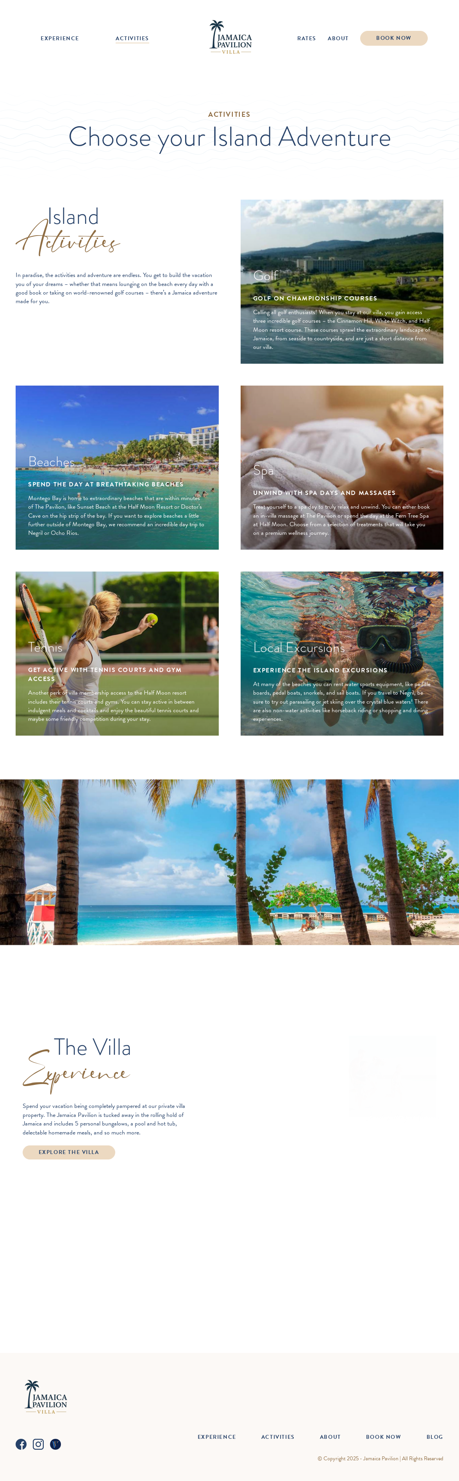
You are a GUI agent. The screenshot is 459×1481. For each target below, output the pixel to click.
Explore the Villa (69, 1152)
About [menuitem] (338, 38)
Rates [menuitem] (306, 38)
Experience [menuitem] (60, 38)
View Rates (229, 987)
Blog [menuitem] (435, 1437)
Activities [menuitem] (132, 38)
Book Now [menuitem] (394, 38)
